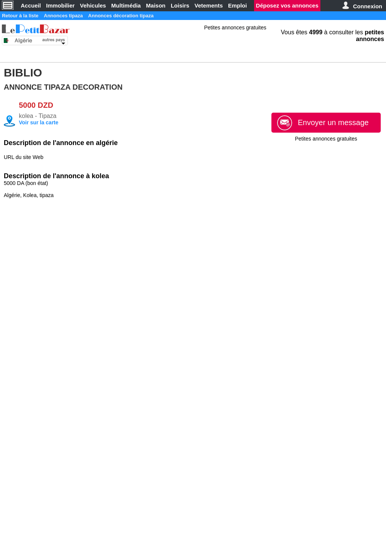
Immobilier (60, 5)
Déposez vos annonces (287, 5)
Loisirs (180, 5)
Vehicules (93, 5)
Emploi (237, 5)
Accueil (31, 5)
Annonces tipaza (75, 15)
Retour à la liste (24, 15)
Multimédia (126, 5)
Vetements (209, 5)
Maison (155, 5)
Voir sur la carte (38, 122)
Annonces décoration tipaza (142, 15)
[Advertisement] (326, 183)
